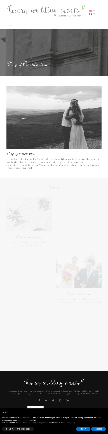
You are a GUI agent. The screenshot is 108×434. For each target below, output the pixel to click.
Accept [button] (98, 429)
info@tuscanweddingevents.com (26, 394)
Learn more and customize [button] (18, 429)
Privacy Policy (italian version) (69, 394)
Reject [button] (83, 429)
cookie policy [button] (30, 420)
